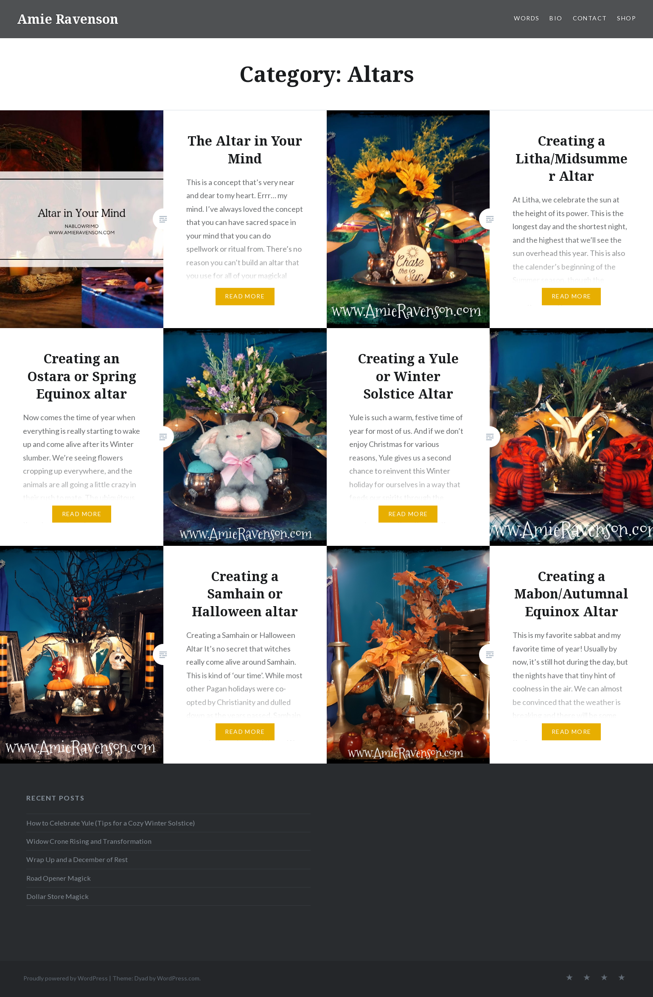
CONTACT (590, 18)
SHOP (626, 18)
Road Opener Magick (58, 878)
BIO (555, 18)
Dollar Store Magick (57, 896)
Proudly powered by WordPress (65, 978)
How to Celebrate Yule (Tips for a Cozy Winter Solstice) (110, 823)
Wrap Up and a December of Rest (77, 859)
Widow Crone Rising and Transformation (88, 841)
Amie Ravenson (67, 19)
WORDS (526, 18)
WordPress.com (178, 978)
